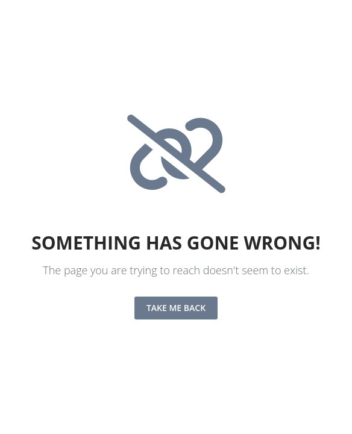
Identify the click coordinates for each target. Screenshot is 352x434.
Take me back (176, 307)
